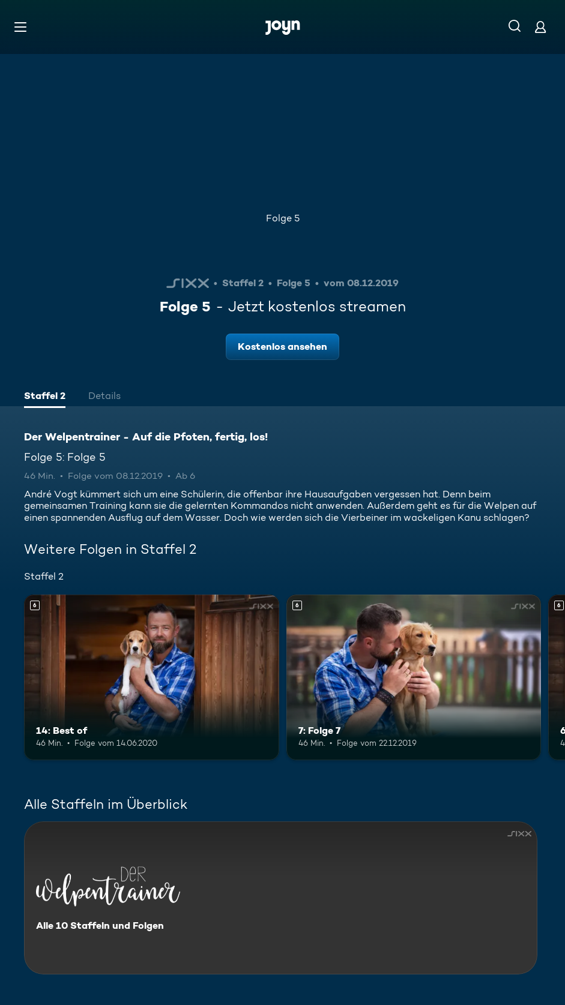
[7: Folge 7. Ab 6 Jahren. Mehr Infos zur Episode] (414, 677)
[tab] (45, 397)
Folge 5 (283, 218)
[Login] (540, 26)
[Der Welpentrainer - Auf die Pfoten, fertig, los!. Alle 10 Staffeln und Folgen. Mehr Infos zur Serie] (280, 897)
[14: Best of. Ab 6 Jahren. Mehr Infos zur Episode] (151, 677)
